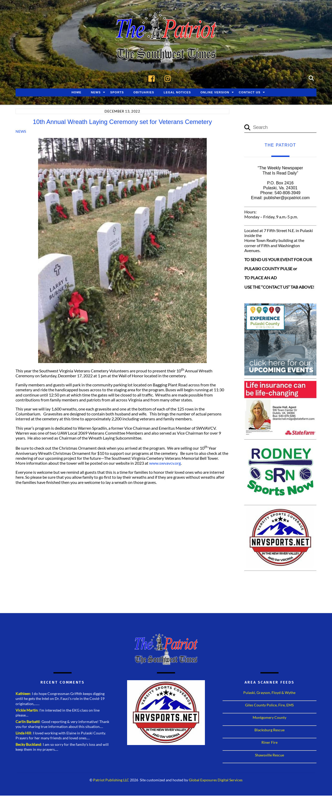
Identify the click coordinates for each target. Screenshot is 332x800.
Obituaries (143, 92)
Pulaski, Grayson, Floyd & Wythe (269, 693)
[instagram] (169, 77)
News (96, 92)
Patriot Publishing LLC (111, 780)
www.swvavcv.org (165, 463)
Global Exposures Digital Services (216, 780)
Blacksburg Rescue (269, 730)
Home (76, 92)
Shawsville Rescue (269, 755)
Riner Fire (269, 742)
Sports (117, 92)
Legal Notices (177, 92)
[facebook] (153, 77)
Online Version (214, 92)
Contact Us (250, 92)
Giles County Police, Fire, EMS (269, 705)
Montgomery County (269, 717)
